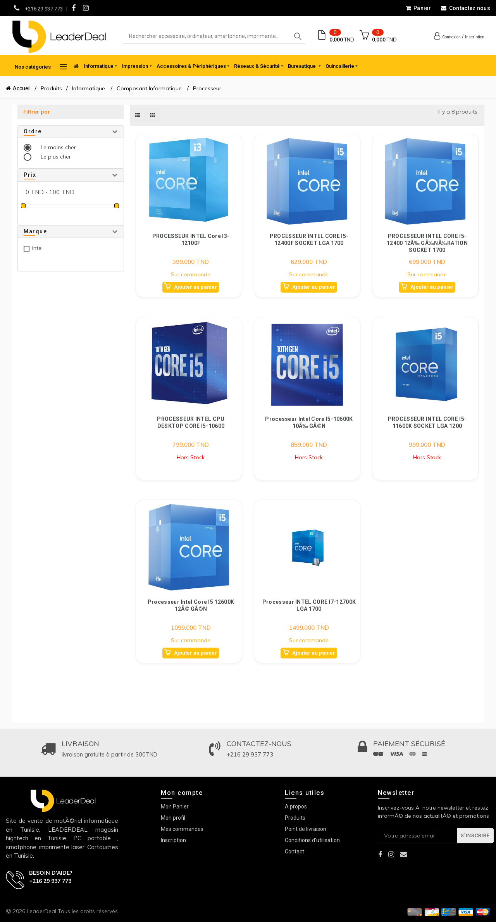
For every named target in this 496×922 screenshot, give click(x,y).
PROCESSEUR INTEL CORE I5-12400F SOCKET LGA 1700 (309, 239)
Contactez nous (465, 8)
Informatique (89, 88)
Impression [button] (135, 66)
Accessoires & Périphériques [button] (191, 66)
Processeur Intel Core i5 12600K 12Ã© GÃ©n (191, 605)
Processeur (207, 88)
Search (297, 36)
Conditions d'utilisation (312, 840)
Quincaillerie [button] (340, 66)
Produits (51, 88)
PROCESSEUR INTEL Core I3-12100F (191, 239)
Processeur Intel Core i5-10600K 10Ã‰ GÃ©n (309, 422)
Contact (294, 851)
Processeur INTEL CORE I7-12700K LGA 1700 (309, 605)
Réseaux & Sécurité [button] (257, 66)
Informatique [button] (99, 66)
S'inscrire (475, 835)
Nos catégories (41, 67)
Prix (30, 175)
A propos (296, 806)
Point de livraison (305, 829)
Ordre (33, 131)
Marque (35, 231)
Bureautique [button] (302, 66)
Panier (418, 8)
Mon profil (173, 818)
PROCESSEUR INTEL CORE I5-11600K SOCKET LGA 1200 (427, 422)
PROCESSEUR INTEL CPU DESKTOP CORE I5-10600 (190, 422)
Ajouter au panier (195, 287)
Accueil (22, 88)
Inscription (474, 37)
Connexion (451, 37)
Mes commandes (182, 829)
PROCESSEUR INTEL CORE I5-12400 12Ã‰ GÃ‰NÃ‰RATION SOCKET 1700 (427, 243)
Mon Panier (175, 806)
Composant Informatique (149, 88)
